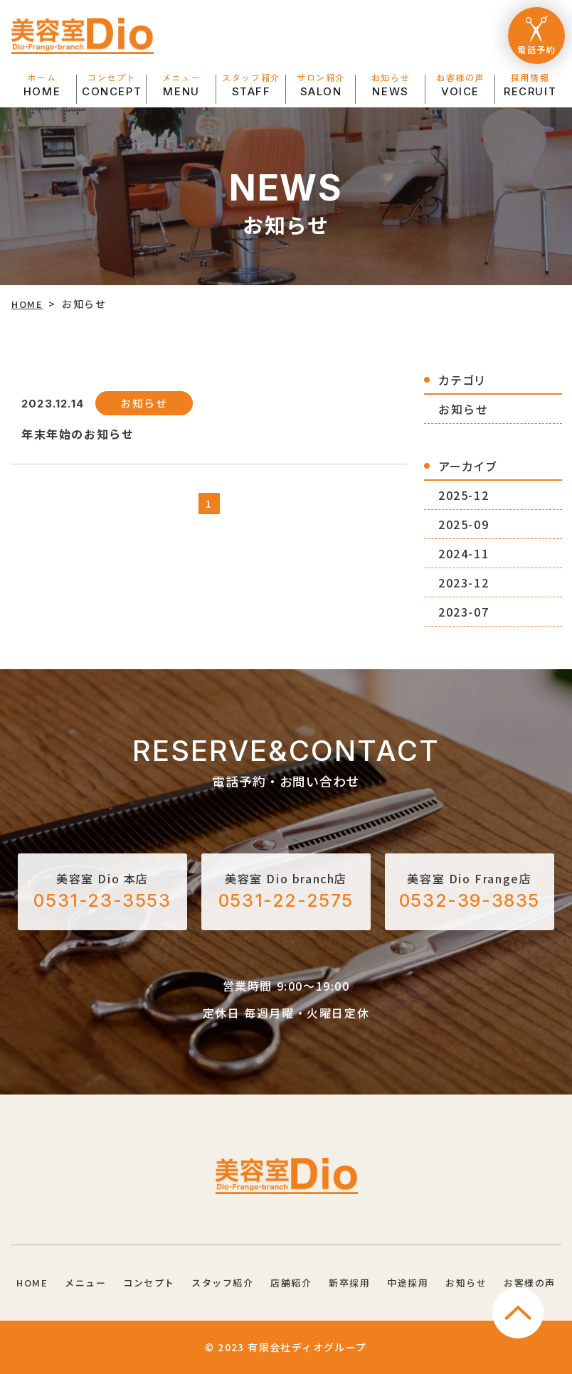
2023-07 (463, 610)
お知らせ (462, 408)
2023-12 (463, 581)
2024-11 (463, 552)
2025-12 (463, 494)
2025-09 (463, 523)
